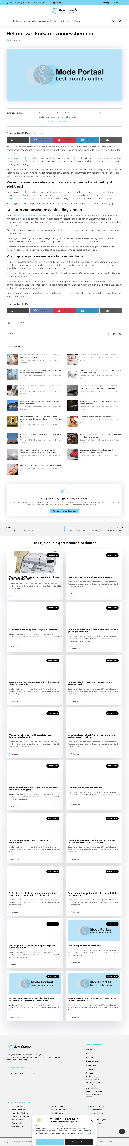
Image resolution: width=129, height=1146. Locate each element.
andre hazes (17, 1120)
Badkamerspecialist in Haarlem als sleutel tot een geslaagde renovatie (93, 630)
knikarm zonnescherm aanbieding (29, 215)
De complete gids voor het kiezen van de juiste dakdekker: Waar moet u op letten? (91, 841)
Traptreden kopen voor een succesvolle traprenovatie (28, 841)
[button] (91, 1120)
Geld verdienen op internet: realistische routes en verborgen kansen (94, 1093)
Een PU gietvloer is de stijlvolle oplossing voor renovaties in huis (32, 946)
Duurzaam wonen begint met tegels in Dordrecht (33, 629)
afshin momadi (19, 1110)
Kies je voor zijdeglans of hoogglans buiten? (90, 577)
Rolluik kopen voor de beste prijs (84, 945)
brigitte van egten (98, 1120)
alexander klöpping (20, 1116)
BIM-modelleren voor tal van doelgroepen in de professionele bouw (92, 999)
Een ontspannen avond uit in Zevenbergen (97, 417)
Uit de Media (30, 21)
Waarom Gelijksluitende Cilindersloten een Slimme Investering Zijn (30, 736)
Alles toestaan (50, 1142)
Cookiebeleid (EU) (106, 1142)
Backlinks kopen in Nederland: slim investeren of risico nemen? (93, 1081)
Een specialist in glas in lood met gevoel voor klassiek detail (90, 683)
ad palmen (17, 1106)
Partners (17, 21)
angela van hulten (59, 1110)
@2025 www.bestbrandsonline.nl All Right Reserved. (27, 1142)
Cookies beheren (78, 1142)
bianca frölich (96, 1113)
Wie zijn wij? (45, 21)
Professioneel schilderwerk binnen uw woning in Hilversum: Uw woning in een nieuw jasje (33, 894)
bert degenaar (96, 1110)
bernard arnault (97, 1106)
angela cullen (57, 1106)
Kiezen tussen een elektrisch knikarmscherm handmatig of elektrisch (70, 113)
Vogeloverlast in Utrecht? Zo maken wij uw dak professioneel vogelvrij (92, 736)
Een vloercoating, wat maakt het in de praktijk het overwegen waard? (93, 894)
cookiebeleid (85, 1133)
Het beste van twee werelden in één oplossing (98, 355)
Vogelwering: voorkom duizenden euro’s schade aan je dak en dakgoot (33, 788)
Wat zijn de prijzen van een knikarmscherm (58, 121)
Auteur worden (92, 1069)
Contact (78, 21)
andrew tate (17, 1126)
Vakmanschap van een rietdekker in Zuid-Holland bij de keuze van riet (34, 683)
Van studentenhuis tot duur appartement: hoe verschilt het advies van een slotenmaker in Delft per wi (41, 419)
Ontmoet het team (63, 21)
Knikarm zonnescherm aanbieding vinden (58, 117)
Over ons (89, 1053)
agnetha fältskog (20, 1113)
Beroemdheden (92, 1061)
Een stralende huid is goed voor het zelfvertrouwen (40, 465)
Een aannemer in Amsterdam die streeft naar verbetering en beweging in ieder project (31, 999)
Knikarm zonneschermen (20, 158)
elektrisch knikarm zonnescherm (24, 198)
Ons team (90, 1057)
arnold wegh (57, 1113)
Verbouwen (15, 40)
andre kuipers (18, 1123)
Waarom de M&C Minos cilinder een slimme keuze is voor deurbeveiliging (34, 578)
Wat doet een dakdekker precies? (85, 787)
